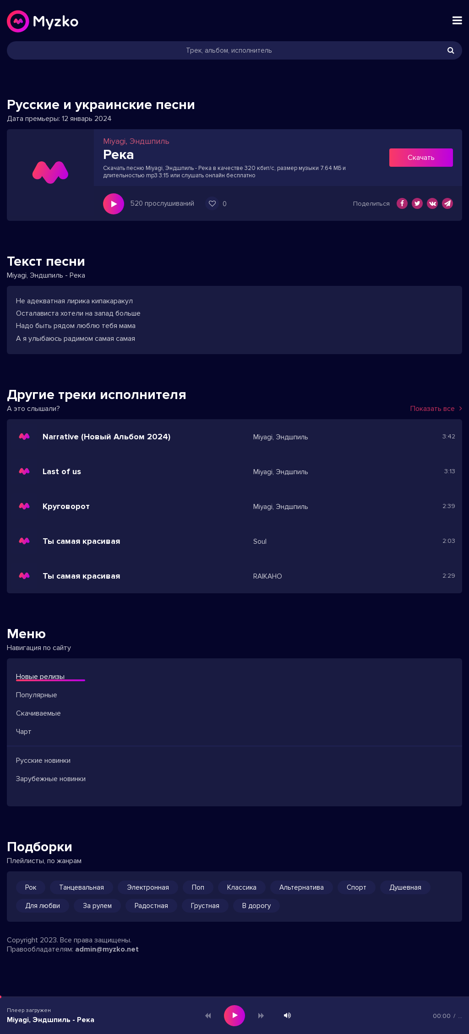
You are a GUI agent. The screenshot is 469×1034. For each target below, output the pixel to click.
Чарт (24, 731)
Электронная (148, 887)
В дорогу (256, 906)
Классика (241, 887)
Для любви (42, 906)
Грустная (205, 906)
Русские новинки (43, 760)
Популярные (36, 695)
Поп (198, 887)
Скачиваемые (38, 713)
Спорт (356, 887)
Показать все (436, 408)
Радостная (151, 906)
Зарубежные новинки (51, 778)
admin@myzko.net (107, 949)
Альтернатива (301, 887)
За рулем (97, 906)
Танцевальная (81, 887)
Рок (30, 887)
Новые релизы (40, 676)
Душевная (405, 887)
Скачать (421, 157)
